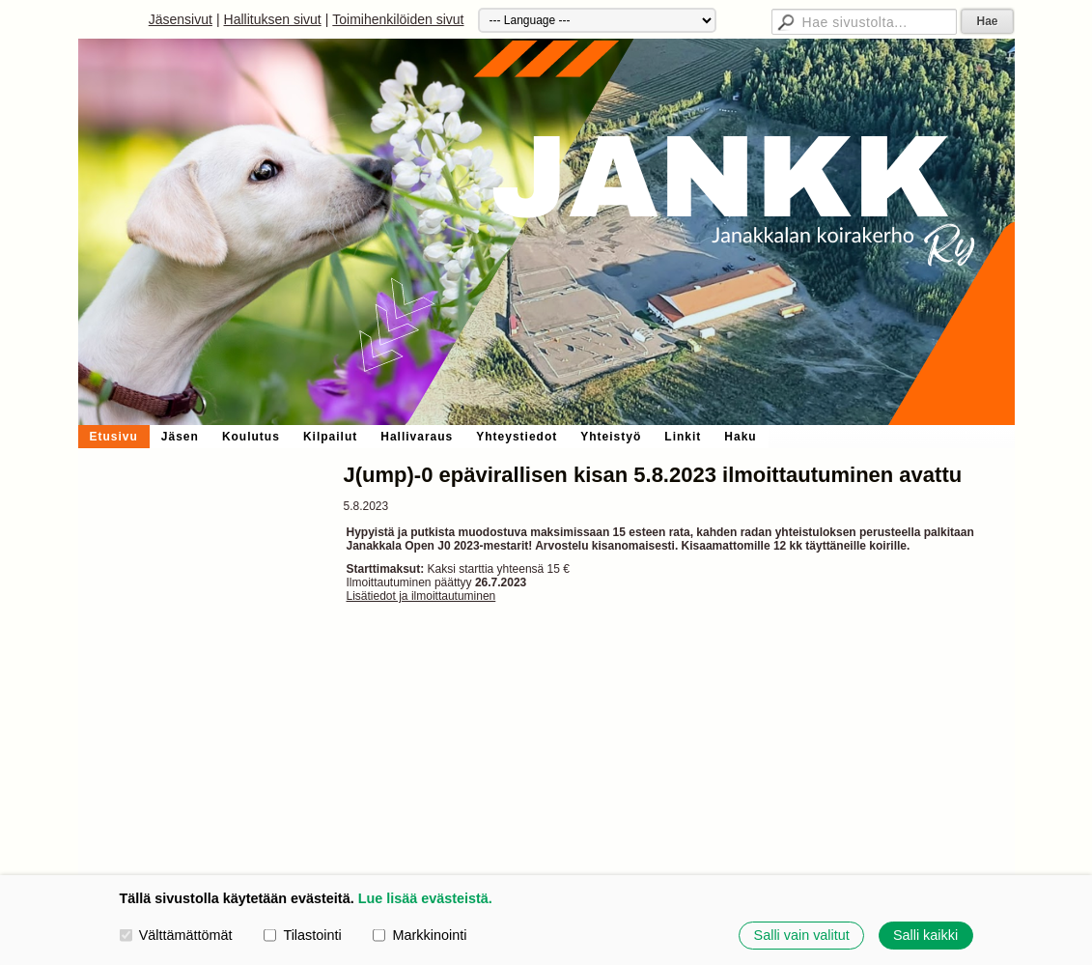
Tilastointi (302, 935)
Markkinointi (419, 935)
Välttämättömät (176, 935)
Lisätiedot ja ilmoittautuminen (421, 596)
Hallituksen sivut (273, 19)
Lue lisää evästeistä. (425, 898)
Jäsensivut (180, 19)
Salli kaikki (925, 935)
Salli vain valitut (802, 935)
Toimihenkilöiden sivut (397, 19)
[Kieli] (597, 20)
